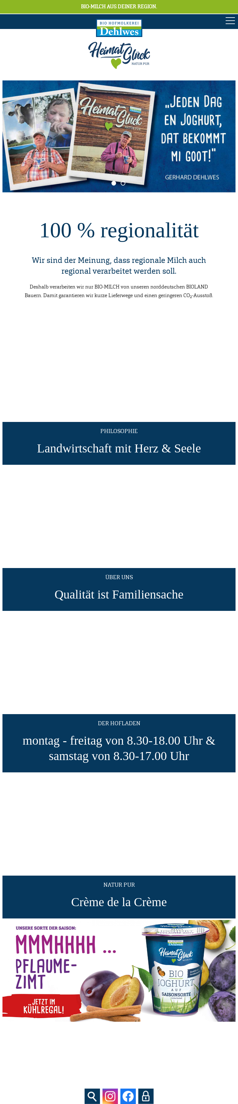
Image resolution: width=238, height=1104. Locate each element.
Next (221, 137)
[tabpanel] (119, 136)
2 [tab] (123, 183)
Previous (16, 137)
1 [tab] (113, 183)
